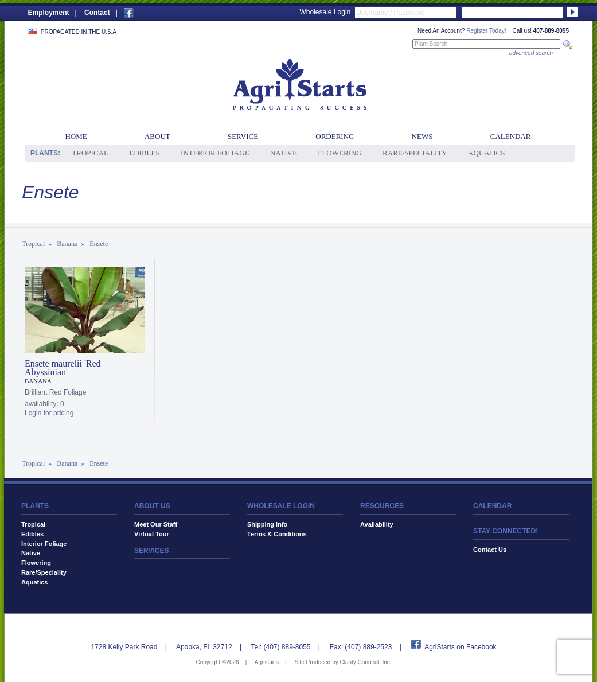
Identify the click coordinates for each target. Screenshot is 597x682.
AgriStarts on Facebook (460, 647)
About (157, 136)
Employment (48, 13)
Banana (67, 244)
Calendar (510, 136)
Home (76, 136)
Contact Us (489, 549)
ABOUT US (152, 506)
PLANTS (35, 506)
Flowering (340, 153)
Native (283, 153)
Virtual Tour (151, 534)
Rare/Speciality (415, 153)
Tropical (90, 153)
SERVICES (151, 551)
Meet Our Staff (155, 524)
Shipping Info (267, 524)
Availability (376, 524)
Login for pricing (49, 413)
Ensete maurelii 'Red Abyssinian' (63, 367)
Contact (97, 13)
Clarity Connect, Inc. (365, 662)
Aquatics (486, 153)
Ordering (334, 136)
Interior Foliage (215, 153)
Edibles (144, 153)
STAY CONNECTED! (505, 531)
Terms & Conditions (277, 534)
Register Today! (486, 31)
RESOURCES (382, 506)
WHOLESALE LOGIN (281, 506)
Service (243, 136)
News (422, 136)
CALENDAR (492, 506)
